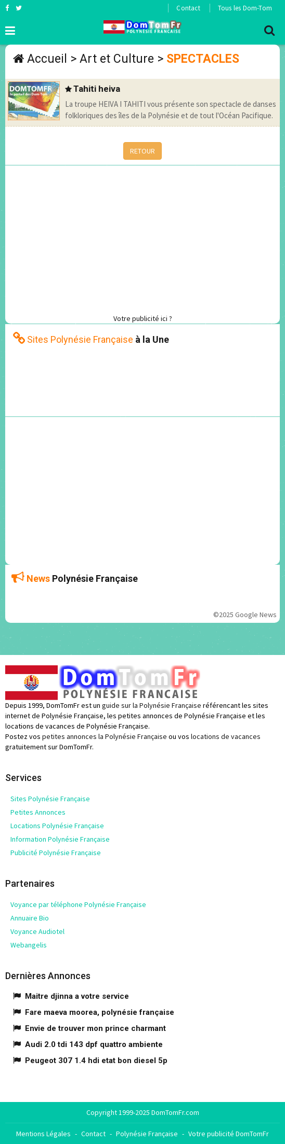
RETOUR (142, 151)
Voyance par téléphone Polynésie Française (78, 904)
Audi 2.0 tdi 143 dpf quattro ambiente (94, 1044)
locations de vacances (226, 736)
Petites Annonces (38, 812)
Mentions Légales (43, 1133)
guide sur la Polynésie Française (151, 705)
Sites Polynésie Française (50, 798)
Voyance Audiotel (37, 931)
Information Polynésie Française (60, 839)
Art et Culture (117, 59)
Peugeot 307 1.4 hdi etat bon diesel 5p (96, 1060)
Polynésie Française (147, 1133)
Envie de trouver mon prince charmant (95, 1028)
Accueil (47, 59)
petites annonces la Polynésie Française (104, 736)
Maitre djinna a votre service (77, 996)
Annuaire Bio (29, 918)
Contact (188, 8)
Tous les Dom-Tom (245, 8)
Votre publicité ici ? (142, 318)
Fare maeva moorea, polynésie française (99, 1012)
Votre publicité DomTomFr (228, 1133)
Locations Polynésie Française (57, 825)
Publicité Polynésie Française (55, 852)
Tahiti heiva (96, 88)
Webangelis (28, 945)
